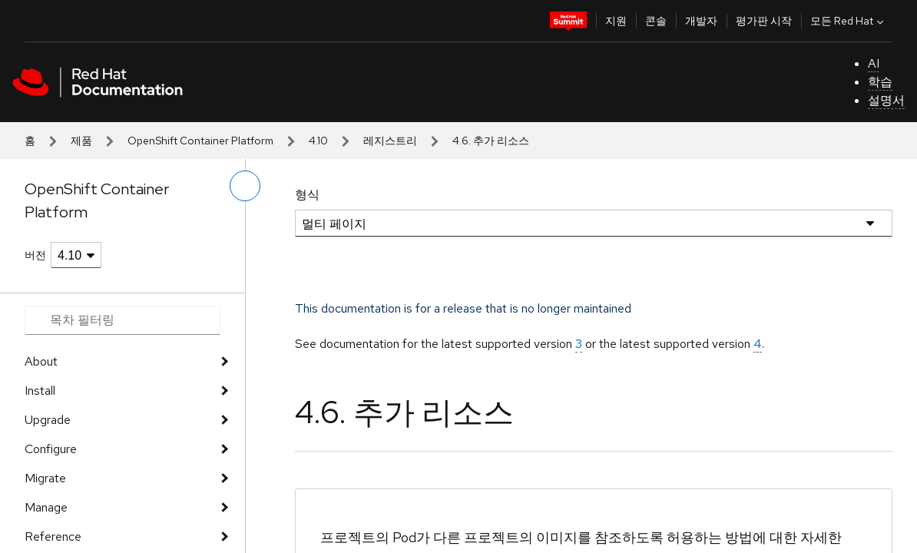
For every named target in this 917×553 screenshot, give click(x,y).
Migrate (45, 478)
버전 (35, 255)
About (41, 361)
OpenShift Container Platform (200, 140)
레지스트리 (390, 140)
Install (40, 390)
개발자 (701, 21)
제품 (81, 140)
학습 (880, 82)
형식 (307, 195)
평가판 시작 (764, 21)
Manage (46, 507)
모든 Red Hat (848, 21)
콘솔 (656, 21)
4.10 (318, 140)
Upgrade (48, 420)
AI (873, 63)
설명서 (886, 100)
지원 (616, 21)
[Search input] (122, 320)
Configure (51, 449)
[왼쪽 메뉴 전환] (245, 186)
